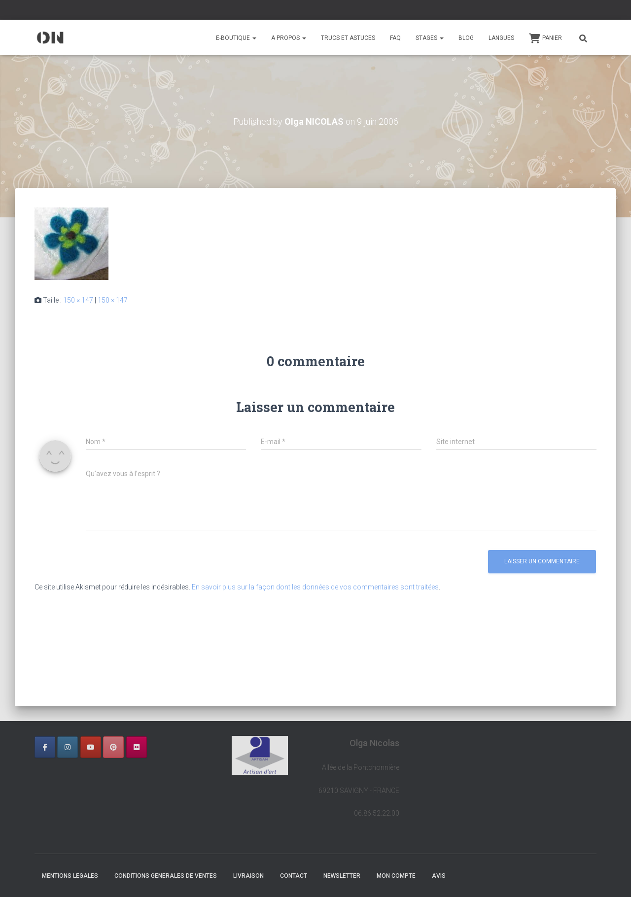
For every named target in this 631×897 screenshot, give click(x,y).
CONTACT (293, 875)
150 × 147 (78, 300)
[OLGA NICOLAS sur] (159, 747)
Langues (501, 37)
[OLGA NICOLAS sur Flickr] (136, 747)
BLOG (466, 37)
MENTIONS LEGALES (70, 875)
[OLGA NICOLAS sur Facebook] (45, 747)
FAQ (395, 37)
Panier (545, 38)
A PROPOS (288, 37)
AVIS (439, 875)
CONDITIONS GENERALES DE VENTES (165, 875)
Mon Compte (396, 875)
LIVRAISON (248, 875)
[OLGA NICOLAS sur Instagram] (67, 747)
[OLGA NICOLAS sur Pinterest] (113, 747)
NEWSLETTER (341, 875)
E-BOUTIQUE (236, 37)
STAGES (430, 37)
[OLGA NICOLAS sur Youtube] (90, 747)
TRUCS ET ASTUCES (348, 37)
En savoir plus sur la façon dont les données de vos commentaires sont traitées (315, 587)
